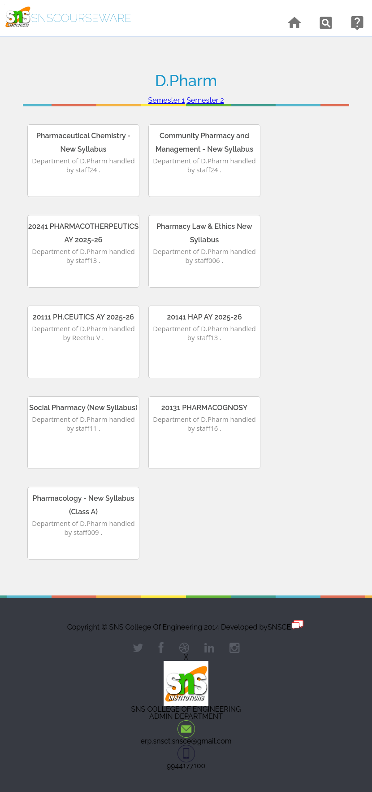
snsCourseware (81, 18)
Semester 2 (205, 100)
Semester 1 (166, 100)
